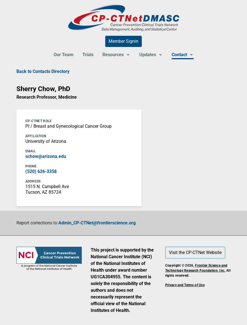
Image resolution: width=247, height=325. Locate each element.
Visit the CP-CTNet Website (195, 252)
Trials (87, 54)
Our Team (63, 54)
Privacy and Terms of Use (185, 285)
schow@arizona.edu (45, 156)
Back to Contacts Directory (42, 71)
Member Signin (123, 41)
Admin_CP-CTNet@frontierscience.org (97, 223)
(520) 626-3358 (41, 171)
